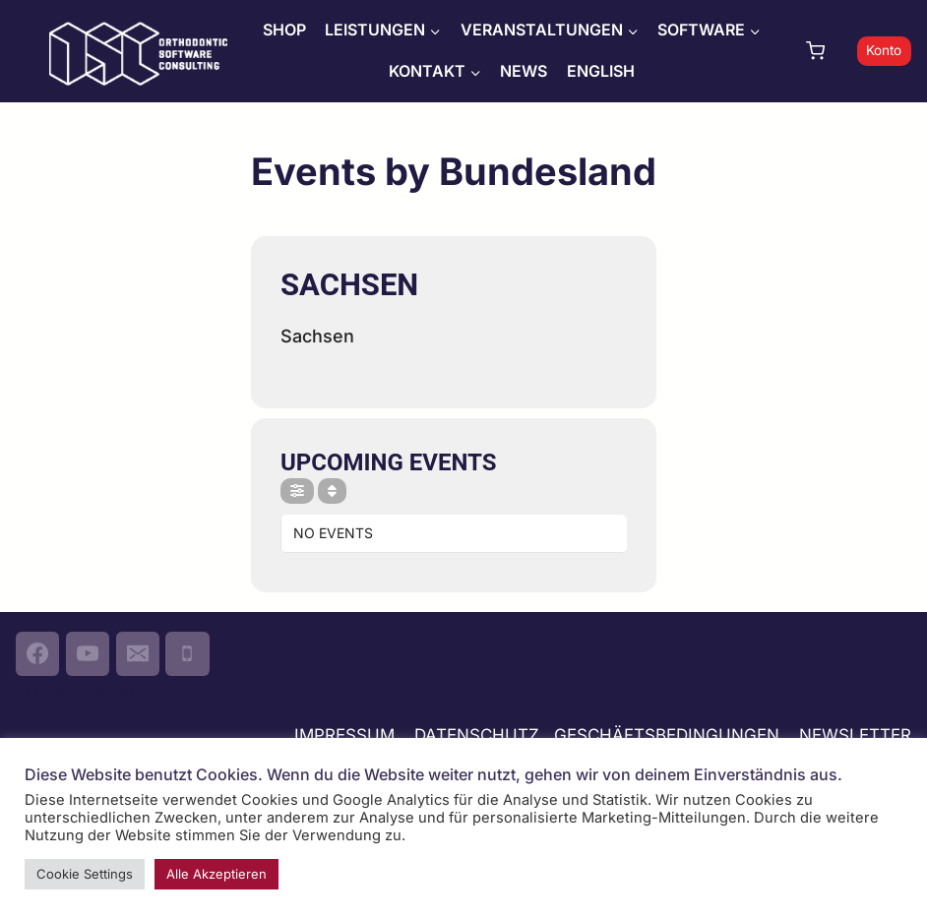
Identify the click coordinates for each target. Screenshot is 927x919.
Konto (883, 50)
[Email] (137, 653)
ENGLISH (601, 71)
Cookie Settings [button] (84, 874)
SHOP (284, 29)
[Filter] (297, 491)
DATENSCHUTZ (476, 735)
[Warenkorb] (826, 51)
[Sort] (332, 491)
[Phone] (187, 653)
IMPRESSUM (344, 735)
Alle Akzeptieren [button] (216, 874)
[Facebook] (37, 653)
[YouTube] (87, 653)
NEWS (523, 71)
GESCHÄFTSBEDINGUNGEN (669, 735)
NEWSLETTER (855, 735)
